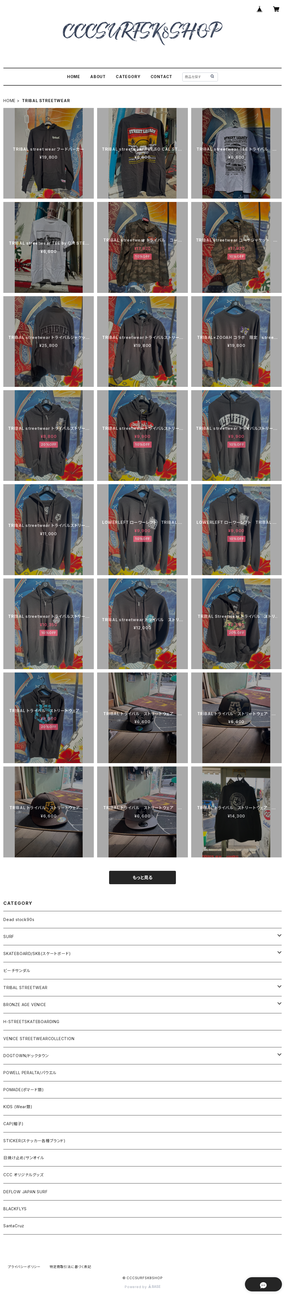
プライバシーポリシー (24, 1267)
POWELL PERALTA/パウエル (29, 1072)
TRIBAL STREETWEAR (25, 987)
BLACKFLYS (15, 1208)
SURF (8, 936)
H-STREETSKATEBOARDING (31, 1021)
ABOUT (98, 76)
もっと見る (142, 877)
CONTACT (162, 76)
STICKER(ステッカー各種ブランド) (34, 1140)
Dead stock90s (18, 919)
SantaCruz (13, 1225)
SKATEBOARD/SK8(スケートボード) (37, 953)
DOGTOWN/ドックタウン (26, 1055)
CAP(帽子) (13, 1123)
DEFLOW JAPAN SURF (25, 1191)
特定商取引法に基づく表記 (70, 1267)
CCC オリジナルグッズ (23, 1174)
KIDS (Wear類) (18, 1106)
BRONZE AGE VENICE (24, 1004)
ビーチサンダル (16, 970)
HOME (73, 76)
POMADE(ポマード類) (23, 1089)
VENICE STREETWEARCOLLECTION (39, 1038)
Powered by (142, 1287)
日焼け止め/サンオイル (23, 1157)
